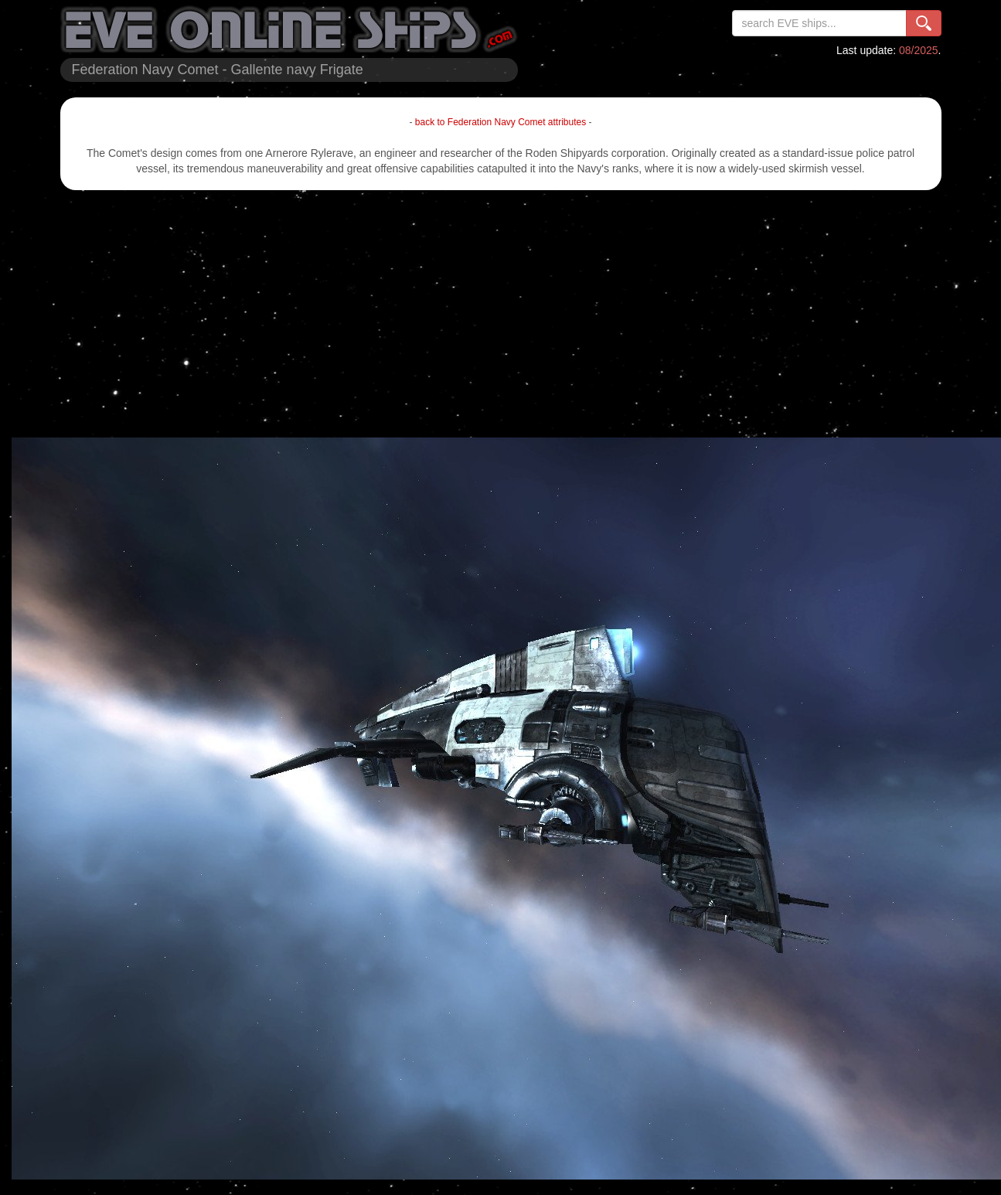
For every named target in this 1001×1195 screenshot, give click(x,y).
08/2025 (918, 50)
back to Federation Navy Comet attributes (500, 122)
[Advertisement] (501, 314)
